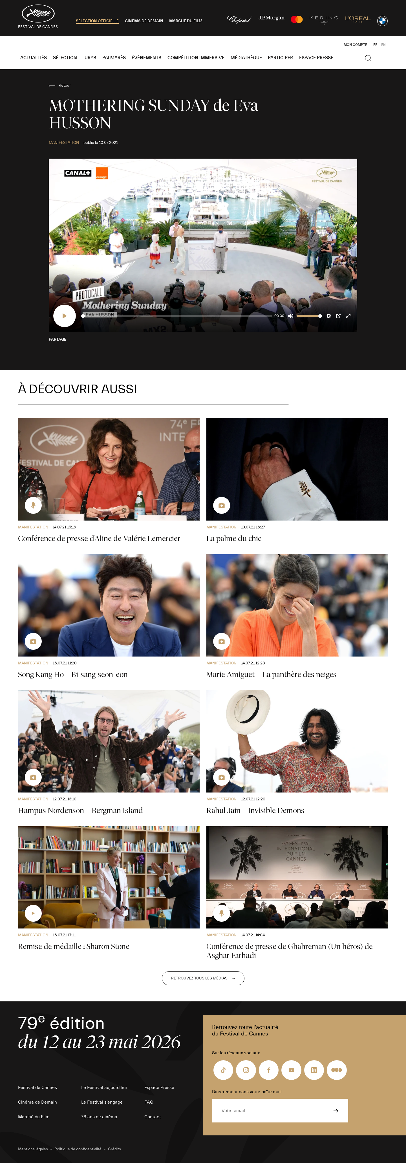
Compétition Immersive (195, 57)
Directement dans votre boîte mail (247, 1091)
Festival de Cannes (37, 1087)
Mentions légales (33, 1149)
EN (383, 45)
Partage (57, 339)
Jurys (89, 57)
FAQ (148, 1102)
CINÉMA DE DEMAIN (144, 21)
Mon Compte (355, 45)
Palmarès (114, 57)
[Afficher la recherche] (368, 57)
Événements (146, 57)
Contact (152, 1116)
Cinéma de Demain (37, 1102)
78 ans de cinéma (99, 1116)
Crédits (114, 1149)
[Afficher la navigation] (382, 58)
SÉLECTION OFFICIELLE (97, 21)
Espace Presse (316, 57)
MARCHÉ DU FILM (185, 21)
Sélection (65, 57)
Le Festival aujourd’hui (104, 1087)
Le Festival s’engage (102, 1102)
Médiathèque (246, 57)
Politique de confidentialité (78, 1149)
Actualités (33, 57)
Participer (280, 57)
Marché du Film (34, 1116)
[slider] (176, 316)
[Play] (64, 316)
